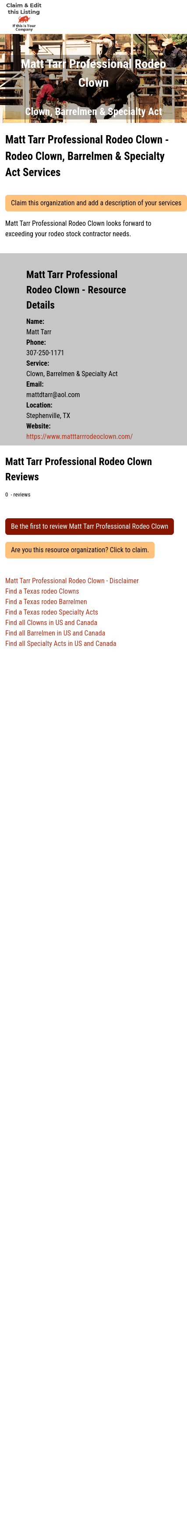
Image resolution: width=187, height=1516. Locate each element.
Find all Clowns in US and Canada (51, 623)
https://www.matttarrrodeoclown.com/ (79, 436)
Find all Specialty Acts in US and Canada (60, 643)
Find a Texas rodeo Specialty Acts (51, 612)
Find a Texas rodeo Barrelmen (46, 602)
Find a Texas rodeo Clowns (42, 591)
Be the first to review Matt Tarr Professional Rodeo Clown (89, 526)
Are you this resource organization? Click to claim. (80, 550)
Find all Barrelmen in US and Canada (55, 633)
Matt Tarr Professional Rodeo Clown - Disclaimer (72, 581)
